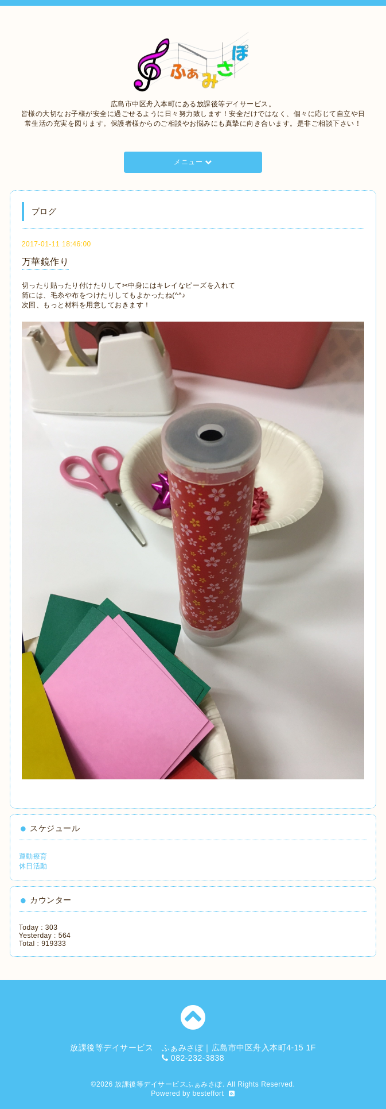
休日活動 (33, 866)
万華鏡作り (45, 261)
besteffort (208, 1093)
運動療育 (33, 856)
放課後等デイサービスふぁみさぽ (169, 1084)
